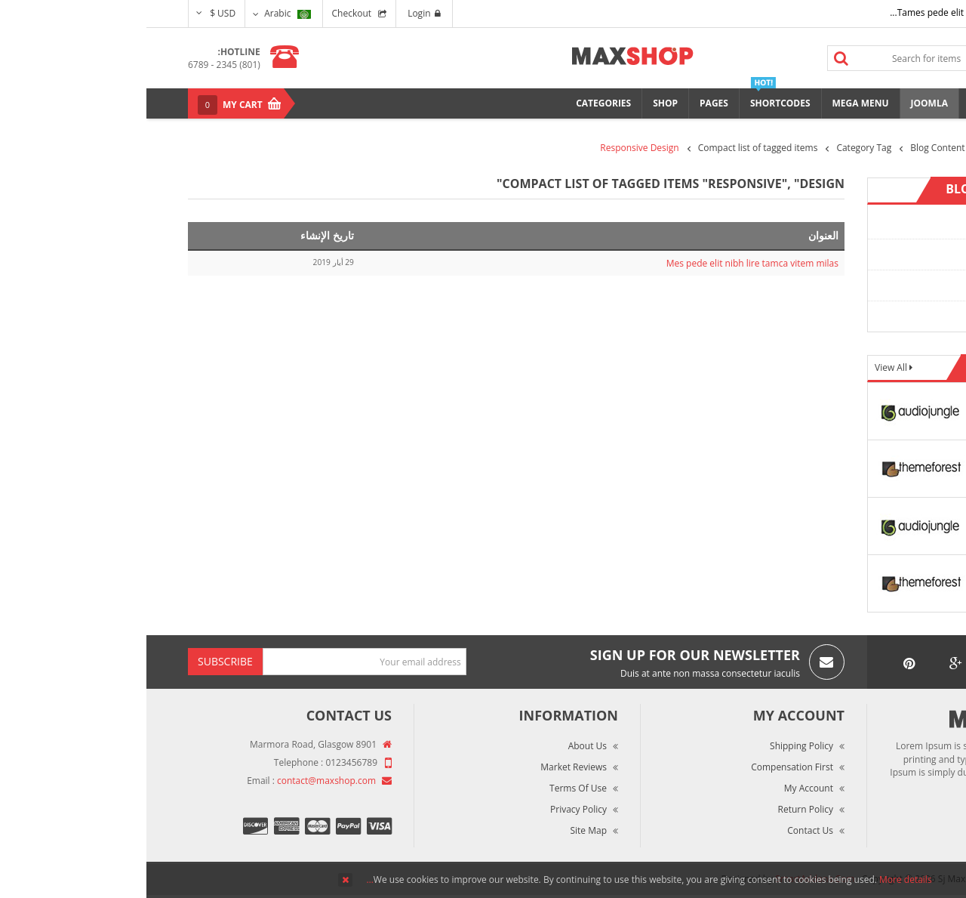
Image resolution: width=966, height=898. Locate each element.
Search (695, 58)
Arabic (141, 13)
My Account (662, 788)
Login (277, 13)
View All (745, 367)
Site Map (441, 830)
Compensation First (646, 767)
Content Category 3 (870, 285)
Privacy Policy (432, 809)
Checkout (206, 13)
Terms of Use (431, 788)
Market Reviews (427, 767)
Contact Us (664, 830)
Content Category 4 (870, 316)
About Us (441, 745)
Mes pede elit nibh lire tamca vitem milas (606, 263)
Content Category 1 (870, 223)
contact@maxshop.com (180, 780)
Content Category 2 (870, 254)
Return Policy (659, 809)
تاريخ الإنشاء (181, 235)
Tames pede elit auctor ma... (803, 12)
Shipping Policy (655, 745)
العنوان (677, 235)
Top (949, 264)
